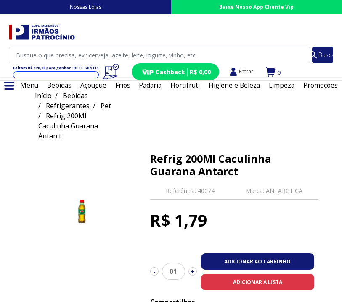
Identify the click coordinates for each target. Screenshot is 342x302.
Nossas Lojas (85, 6)
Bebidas (75, 95)
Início (43, 95)
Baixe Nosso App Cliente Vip (256, 6)
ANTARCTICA (284, 191)
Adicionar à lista (257, 282)
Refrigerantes (68, 105)
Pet (106, 105)
